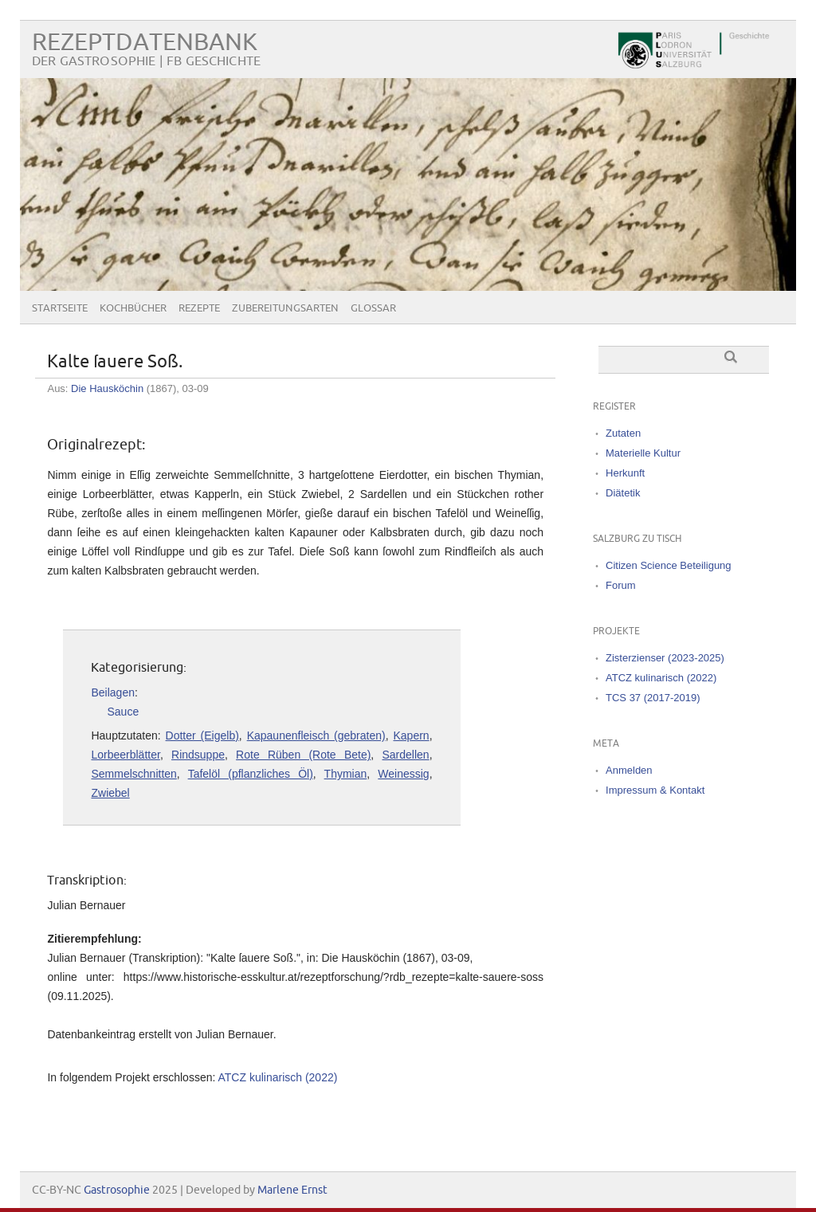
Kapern (412, 735)
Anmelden (629, 770)
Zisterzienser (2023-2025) (665, 658)
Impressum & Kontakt (655, 790)
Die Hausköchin (107, 388)
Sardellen (406, 754)
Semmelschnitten (133, 773)
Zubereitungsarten (285, 308)
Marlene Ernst (292, 1190)
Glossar (373, 308)
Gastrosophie (117, 1190)
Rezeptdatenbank (144, 42)
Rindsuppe (198, 754)
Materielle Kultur (643, 453)
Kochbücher (133, 308)
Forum (621, 585)
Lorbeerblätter (125, 754)
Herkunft (625, 473)
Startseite (60, 308)
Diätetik (623, 493)
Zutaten (623, 433)
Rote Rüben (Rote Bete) (303, 754)
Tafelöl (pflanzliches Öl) (250, 773)
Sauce (123, 711)
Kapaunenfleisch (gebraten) (316, 735)
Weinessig (403, 773)
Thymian (345, 773)
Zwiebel (110, 792)
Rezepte (199, 308)
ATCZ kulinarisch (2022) (277, 1077)
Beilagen (113, 692)
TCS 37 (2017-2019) (653, 698)
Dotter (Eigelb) (202, 735)
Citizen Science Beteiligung (669, 565)
